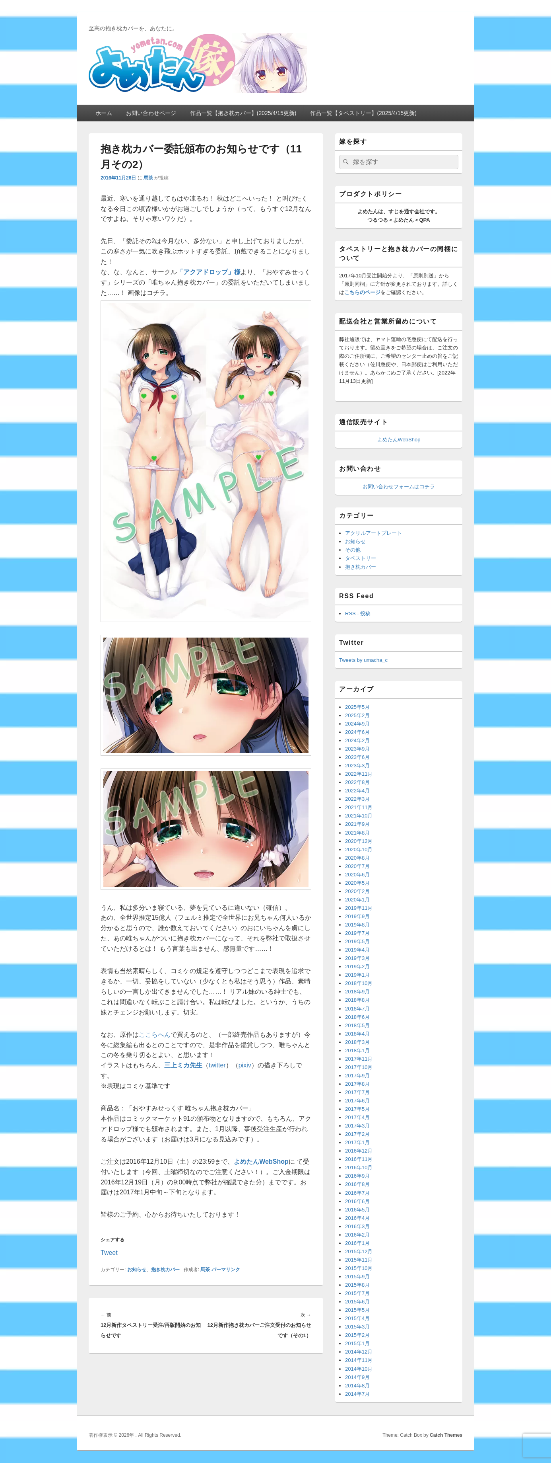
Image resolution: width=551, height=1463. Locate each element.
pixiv (245, 1065)
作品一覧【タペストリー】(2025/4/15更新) (363, 113)
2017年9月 (357, 1076)
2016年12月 (359, 1151)
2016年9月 (357, 1176)
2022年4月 (357, 791)
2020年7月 (357, 866)
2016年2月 (357, 1235)
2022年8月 (357, 782)
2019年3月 (357, 958)
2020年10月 (359, 849)
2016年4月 (357, 1218)
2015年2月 (357, 1335)
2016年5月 (357, 1210)
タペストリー (360, 558)
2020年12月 (359, 841)
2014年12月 (359, 1352)
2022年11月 (359, 774)
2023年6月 (357, 757)
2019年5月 (357, 941)
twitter (217, 1065)
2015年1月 (357, 1343)
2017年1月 (357, 1142)
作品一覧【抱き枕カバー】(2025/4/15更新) (243, 113)
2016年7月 (357, 1193)
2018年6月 (357, 1017)
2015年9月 (357, 1277)
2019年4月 (357, 950)
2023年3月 (357, 766)
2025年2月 (357, 715)
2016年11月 (359, 1159)
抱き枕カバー (165, 1269)
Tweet (109, 1252)
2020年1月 (357, 900)
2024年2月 (357, 740)
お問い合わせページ (151, 113)
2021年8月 (357, 833)
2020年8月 (357, 858)
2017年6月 (357, 1101)
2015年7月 (357, 1293)
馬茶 (148, 178)
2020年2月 (357, 891)
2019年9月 (357, 916)
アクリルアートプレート (373, 533)
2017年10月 (359, 1067)
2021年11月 (359, 807)
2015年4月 (357, 1318)
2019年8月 (357, 925)
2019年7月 (357, 933)
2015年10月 (359, 1268)
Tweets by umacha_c (363, 660)
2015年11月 (359, 1260)
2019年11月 (359, 908)
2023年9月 (357, 749)
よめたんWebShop (399, 440)
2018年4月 (357, 1034)
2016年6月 (357, 1201)
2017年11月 (359, 1059)
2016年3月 (357, 1226)
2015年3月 (357, 1327)
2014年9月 (357, 1377)
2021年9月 (357, 824)
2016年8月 (357, 1184)
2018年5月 (357, 1025)
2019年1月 (357, 975)
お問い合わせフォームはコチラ (399, 487)
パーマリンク (225, 1269)
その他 (353, 550)
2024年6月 (357, 732)
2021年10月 (359, 816)
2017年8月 (357, 1084)
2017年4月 (357, 1117)
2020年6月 (357, 875)
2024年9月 (357, 724)
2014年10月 (359, 1369)
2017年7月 (357, 1092)
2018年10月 (359, 983)
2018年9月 (357, 992)
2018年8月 (357, 1000)
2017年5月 (357, 1109)
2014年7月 (357, 1394)
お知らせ (136, 1269)
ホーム (103, 113)
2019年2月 (357, 966)
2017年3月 (357, 1126)
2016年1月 (357, 1243)
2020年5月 (357, 883)
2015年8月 (357, 1285)
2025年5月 (357, 707)
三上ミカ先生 (183, 1065)
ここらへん (155, 1034)
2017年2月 (357, 1134)
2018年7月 (357, 1009)
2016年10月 (359, 1167)
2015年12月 (359, 1251)
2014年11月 (359, 1360)
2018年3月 (357, 1042)
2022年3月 (357, 799)
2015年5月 (357, 1310)
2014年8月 (357, 1386)
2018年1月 (357, 1050)
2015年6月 (357, 1302)
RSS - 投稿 (358, 613)
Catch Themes (446, 1435)
